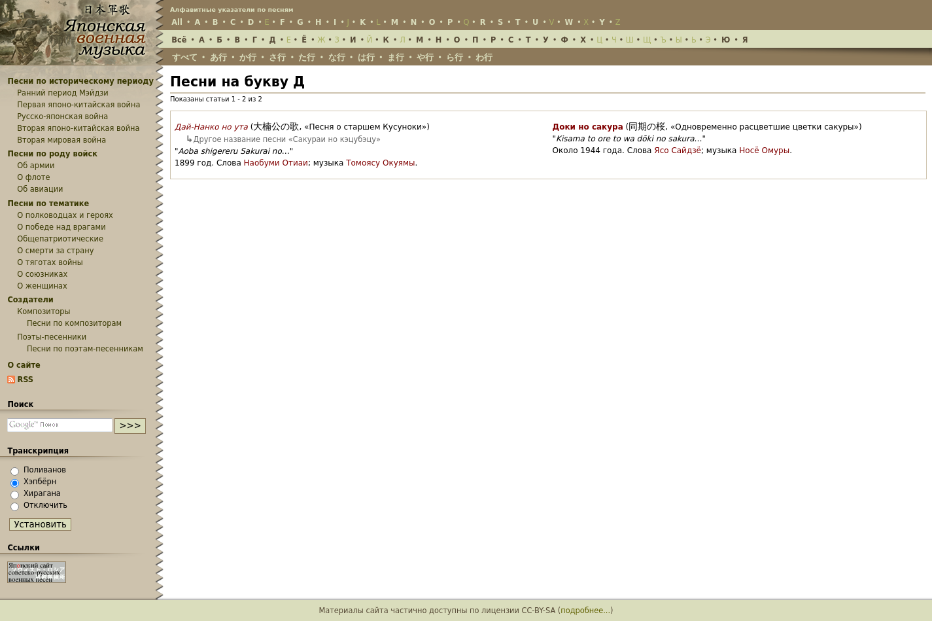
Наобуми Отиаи (276, 163)
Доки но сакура (588, 127)
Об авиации (40, 189)
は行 (366, 57)
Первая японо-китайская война (78, 104)
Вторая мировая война (61, 140)
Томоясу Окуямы (380, 163)
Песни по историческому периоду (80, 81)
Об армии (35, 165)
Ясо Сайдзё (677, 150)
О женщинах (42, 286)
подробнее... (585, 610)
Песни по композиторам (74, 323)
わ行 (483, 57)
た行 (306, 57)
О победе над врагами (61, 227)
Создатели (30, 299)
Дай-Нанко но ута (211, 127)
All (176, 22)
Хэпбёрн (40, 481)
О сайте (23, 365)
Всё (178, 39)
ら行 (454, 57)
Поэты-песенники (51, 337)
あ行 (218, 57)
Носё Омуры (764, 150)
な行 (336, 57)
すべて (185, 57)
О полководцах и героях (65, 215)
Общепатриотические (60, 238)
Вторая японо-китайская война (78, 128)
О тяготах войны (50, 262)
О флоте (33, 177)
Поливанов (45, 469)
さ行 (277, 57)
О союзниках (42, 274)
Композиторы (43, 311)
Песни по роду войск (52, 153)
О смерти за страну (55, 250)
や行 (425, 57)
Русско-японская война (62, 116)
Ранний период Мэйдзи (63, 93)
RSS (25, 379)
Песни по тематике (48, 203)
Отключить (45, 505)
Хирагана (42, 493)
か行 (247, 57)
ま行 (395, 57)
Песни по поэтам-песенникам (85, 348)
